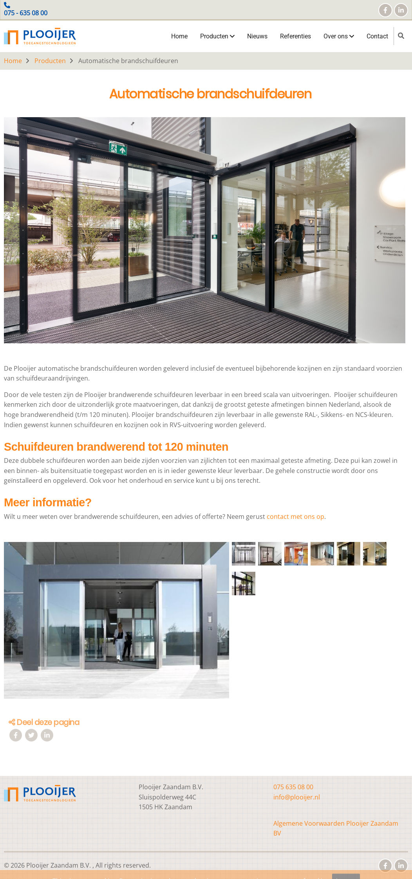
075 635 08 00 (293, 787)
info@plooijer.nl (296, 797)
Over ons (338, 36)
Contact (377, 36)
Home (179, 36)
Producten (217, 36)
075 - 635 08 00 (25, 13)
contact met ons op (295, 516)
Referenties (295, 36)
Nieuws (257, 36)
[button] (116, 623)
